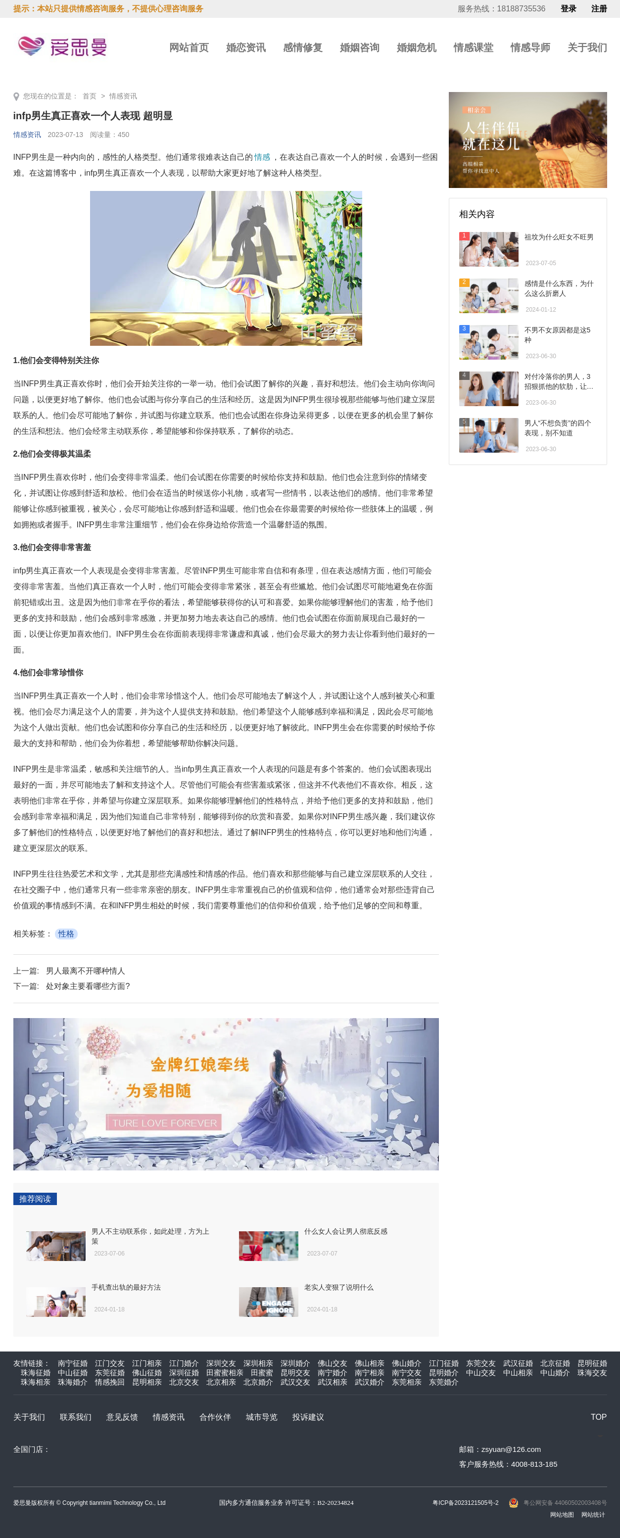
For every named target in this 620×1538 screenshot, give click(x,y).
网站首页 (189, 47)
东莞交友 (481, 1363)
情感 (262, 157)
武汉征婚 (518, 1363)
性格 (66, 934)
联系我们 (76, 1417)
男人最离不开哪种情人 (85, 971)
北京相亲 (221, 1382)
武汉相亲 (332, 1382)
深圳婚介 (295, 1363)
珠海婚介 (73, 1382)
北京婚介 (258, 1382)
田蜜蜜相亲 (224, 1372)
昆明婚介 (444, 1372)
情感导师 (530, 47)
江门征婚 (444, 1363)
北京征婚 (555, 1363)
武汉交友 (295, 1382)
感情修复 (303, 47)
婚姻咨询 (360, 47)
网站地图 (562, 1514)
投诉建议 (308, 1417)
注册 (599, 9)
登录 (568, 9)
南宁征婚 (73, 1363)
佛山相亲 (369, 1363)
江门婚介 (184, 1363)
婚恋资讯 (246, 47)
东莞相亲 (407, 1382)
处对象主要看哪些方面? (88, 986)
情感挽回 (110, 1382)
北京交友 (184, 1382)
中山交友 (481, 1372)
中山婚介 (555, 1372)
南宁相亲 (369, 1372)
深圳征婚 (184, 1372)
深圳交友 (221, 1363)
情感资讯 (123, 96)
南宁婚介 (332, 1372)
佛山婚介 (407, 1363)
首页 (89, 96)
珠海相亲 (35, 1382)
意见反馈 (122, 1417)
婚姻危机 (416, 47)
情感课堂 (473, 47)
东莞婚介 (444, 1382)
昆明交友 (295, 1372)
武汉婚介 (369, 1382)
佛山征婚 (147, 1372)
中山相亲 (518, 1372)
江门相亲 (147, 1363)
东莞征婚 (110, 1372)
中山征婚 (73, 1372)
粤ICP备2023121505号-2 (465, 1502)
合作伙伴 (215, 1417)
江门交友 (110, 1363)
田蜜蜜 (262, 1372)
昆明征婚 (592, 1363)
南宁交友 (407, 1372)
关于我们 (587, 47)
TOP (599, 1417)
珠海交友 (592, 1372)
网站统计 (593, 1514)
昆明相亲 (147, 1382)
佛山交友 (332, 1363)
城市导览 (262, 1417)
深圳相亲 (258, 1363)
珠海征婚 (35, 1372)
